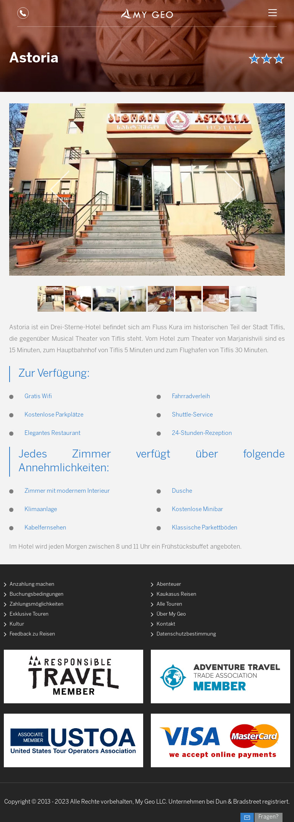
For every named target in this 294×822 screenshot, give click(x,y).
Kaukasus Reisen (176, 594)
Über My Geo (171, 614)
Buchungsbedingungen (37, 594)
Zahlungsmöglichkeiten (37, 604)
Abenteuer (169, 584)
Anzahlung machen (32, 584)
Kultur (17, 624)
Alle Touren (169, 604)
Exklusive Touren (29, 614)
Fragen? (268, 817)
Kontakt (166, 624)
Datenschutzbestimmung (186, 634)
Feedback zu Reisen (32, 634)
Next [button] (234, 189)
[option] (147, 189)
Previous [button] (59, 189)
